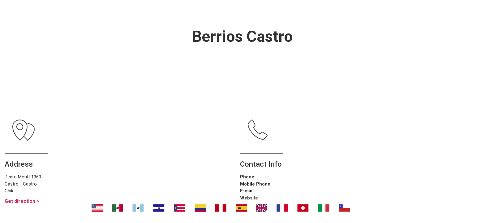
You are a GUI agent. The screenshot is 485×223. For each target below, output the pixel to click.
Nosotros (136, 12)
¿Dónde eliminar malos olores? (267, 12)
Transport (182, 12)
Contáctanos (357, 12)
